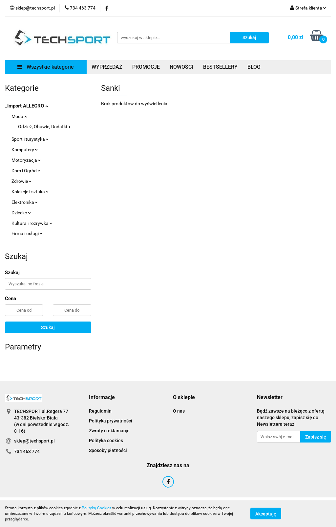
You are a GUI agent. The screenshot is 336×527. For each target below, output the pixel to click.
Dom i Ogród (25, 170)
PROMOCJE (146, 67)
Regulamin (100, 411)
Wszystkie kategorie (45, 67)
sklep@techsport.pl (34, 440)
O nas (179, 411)
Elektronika (24, 202)
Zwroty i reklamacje (109, 430)
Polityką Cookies (96, 508)
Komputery (24, 149)
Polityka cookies (106, 440)
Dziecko (21, 212)
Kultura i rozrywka (31, 223)
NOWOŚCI (181, 67)
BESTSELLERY (220, 67)
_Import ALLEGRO (26, 106)
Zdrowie (21, 181)
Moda (19, 116)
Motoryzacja (26, 160)
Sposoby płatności (108, 450)
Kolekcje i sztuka (30, 191)
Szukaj (48, 327)
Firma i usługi (26, 233)
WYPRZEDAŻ (107, 67)
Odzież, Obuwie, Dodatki (44, 126)
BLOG (254, 67)
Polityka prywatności (110, 420)
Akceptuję (265, 513)
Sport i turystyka (30, 139)
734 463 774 (27, 451)
